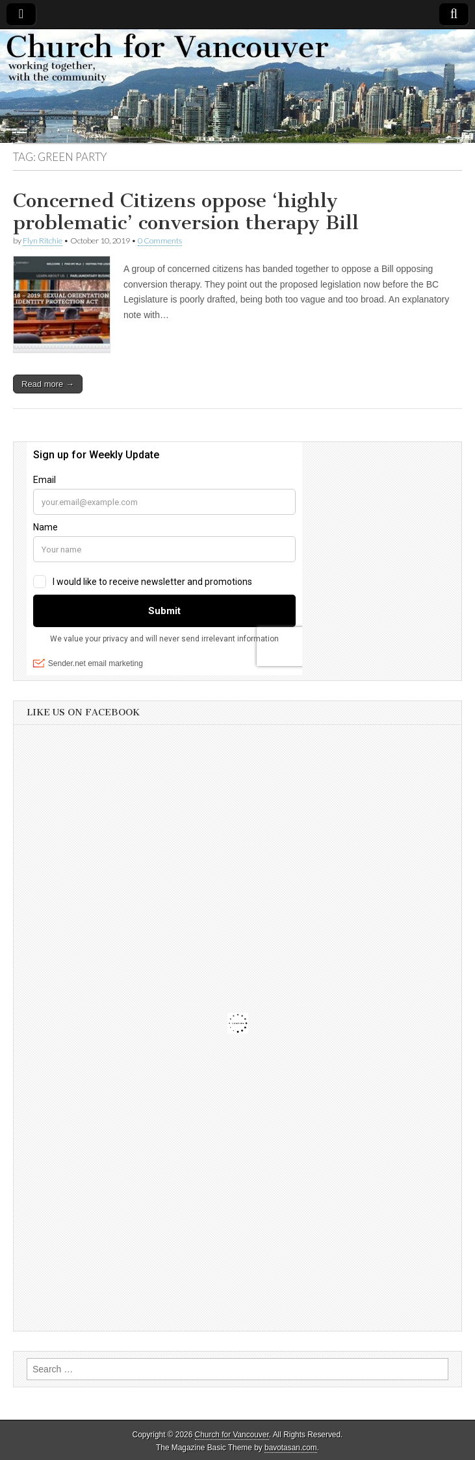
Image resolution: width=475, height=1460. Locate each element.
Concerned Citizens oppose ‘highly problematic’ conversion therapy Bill (186, 211)
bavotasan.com (290, 1447)
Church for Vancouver (232, 1434)
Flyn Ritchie (42, 240)
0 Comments (160, 240)
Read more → (47, 384)
